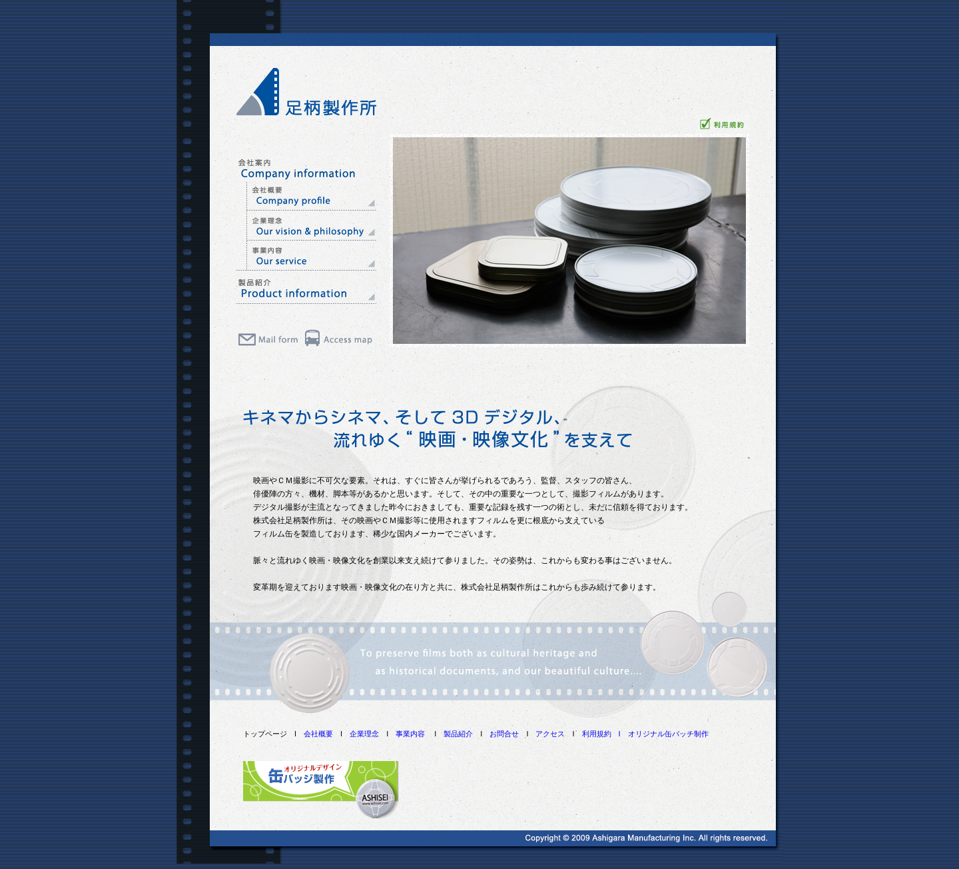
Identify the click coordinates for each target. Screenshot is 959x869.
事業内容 (410, 734)
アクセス (550, 734)
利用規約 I (605, 734)
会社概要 (318, 734)
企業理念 (364, 734)
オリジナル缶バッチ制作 (668, 734)
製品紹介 (458, 734)
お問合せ (504, 734)
